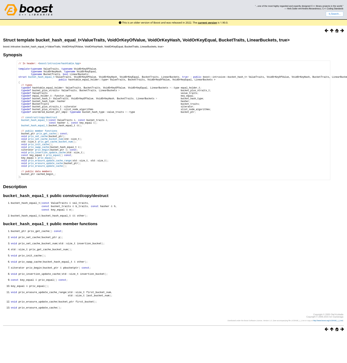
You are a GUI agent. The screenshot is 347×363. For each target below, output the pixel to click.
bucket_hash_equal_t (41, 80)
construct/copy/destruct (41, 129)
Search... (335, 14)
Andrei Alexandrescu (311, 8)
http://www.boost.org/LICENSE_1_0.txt (328, 344)
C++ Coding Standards (332, 8)
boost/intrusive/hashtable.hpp (59, 64)
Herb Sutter (292, 8)
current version (207, 22)
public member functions (41, 145)
